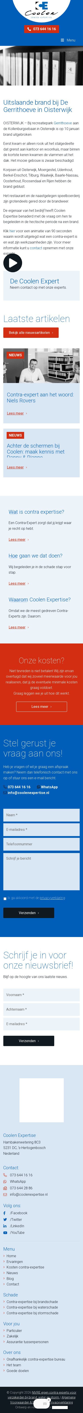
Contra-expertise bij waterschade (32, 1307)
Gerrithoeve (63, 123)
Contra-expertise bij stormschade (32, 1313)
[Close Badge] (48, 1400)
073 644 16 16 (41, 29)
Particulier (14, 1331)
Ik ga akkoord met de (36, 898)
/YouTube (17, 1233)
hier (12, 231)
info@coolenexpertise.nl (26, 793)
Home (11, 1256)
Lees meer (15, 413)
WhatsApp (47, 787)
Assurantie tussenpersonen (27, 1342)
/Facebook (18, 1213)
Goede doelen (18, 1371)
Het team (14, 1365)
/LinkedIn (17, 1226)
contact (36, 248)
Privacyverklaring (61, 1402)
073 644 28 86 (21, 1188)
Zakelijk (12, 1336)
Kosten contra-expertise (25, 1267)
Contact (13, 1284)
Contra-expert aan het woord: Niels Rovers (40, 397)
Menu (67, 40)
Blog (10, 1279)
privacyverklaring (52, 898)
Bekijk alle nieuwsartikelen (29, 333)
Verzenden (27, 913)
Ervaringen (15, 1262)
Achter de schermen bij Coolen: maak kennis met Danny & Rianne (36, 452)
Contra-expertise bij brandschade (32, 1302)
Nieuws (15, 355)
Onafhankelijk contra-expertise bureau (36, 1359)
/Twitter (16, 1220)
